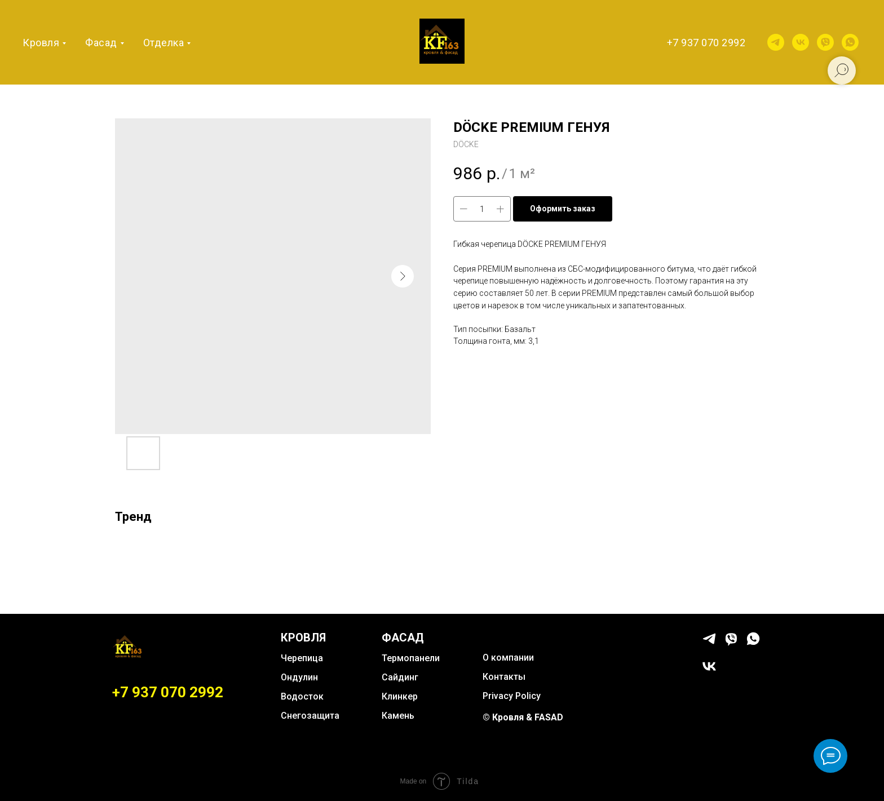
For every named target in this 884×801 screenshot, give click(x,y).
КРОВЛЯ (303, 637)
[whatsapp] (850, 42)
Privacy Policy (512, 696)
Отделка (163, 42)
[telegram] (775, 42)
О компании (508, 657)
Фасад (101, 42)
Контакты (504, 676)
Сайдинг (400, 677)
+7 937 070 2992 (706, 42)
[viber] (825, 42)
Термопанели (411, 658)
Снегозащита (310, 715)
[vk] (800, 42)
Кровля (41, 42)
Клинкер (400, 696)
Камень (398, 715)
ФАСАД (403, 637)
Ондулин (299, 677)
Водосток (302, 696)
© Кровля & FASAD (523, 717)
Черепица (302, 658)
